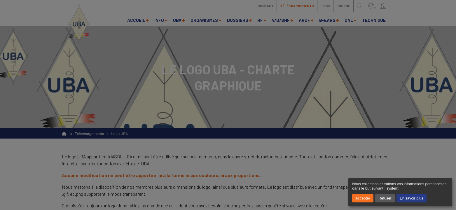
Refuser (385, 198)
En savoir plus (411, 198)
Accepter (362, 198)
